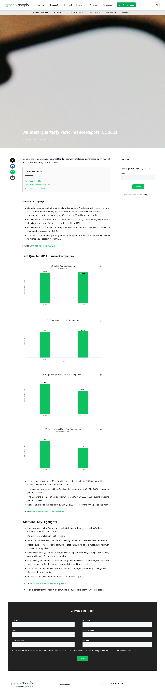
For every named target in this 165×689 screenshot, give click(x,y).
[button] (81, 5)
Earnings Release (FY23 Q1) (42, 245)
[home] (17, 5)
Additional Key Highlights (35, 188)
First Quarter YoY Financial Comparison (40, 184)
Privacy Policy (142, 194)
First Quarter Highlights (34, 181)
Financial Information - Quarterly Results (49, 583)
